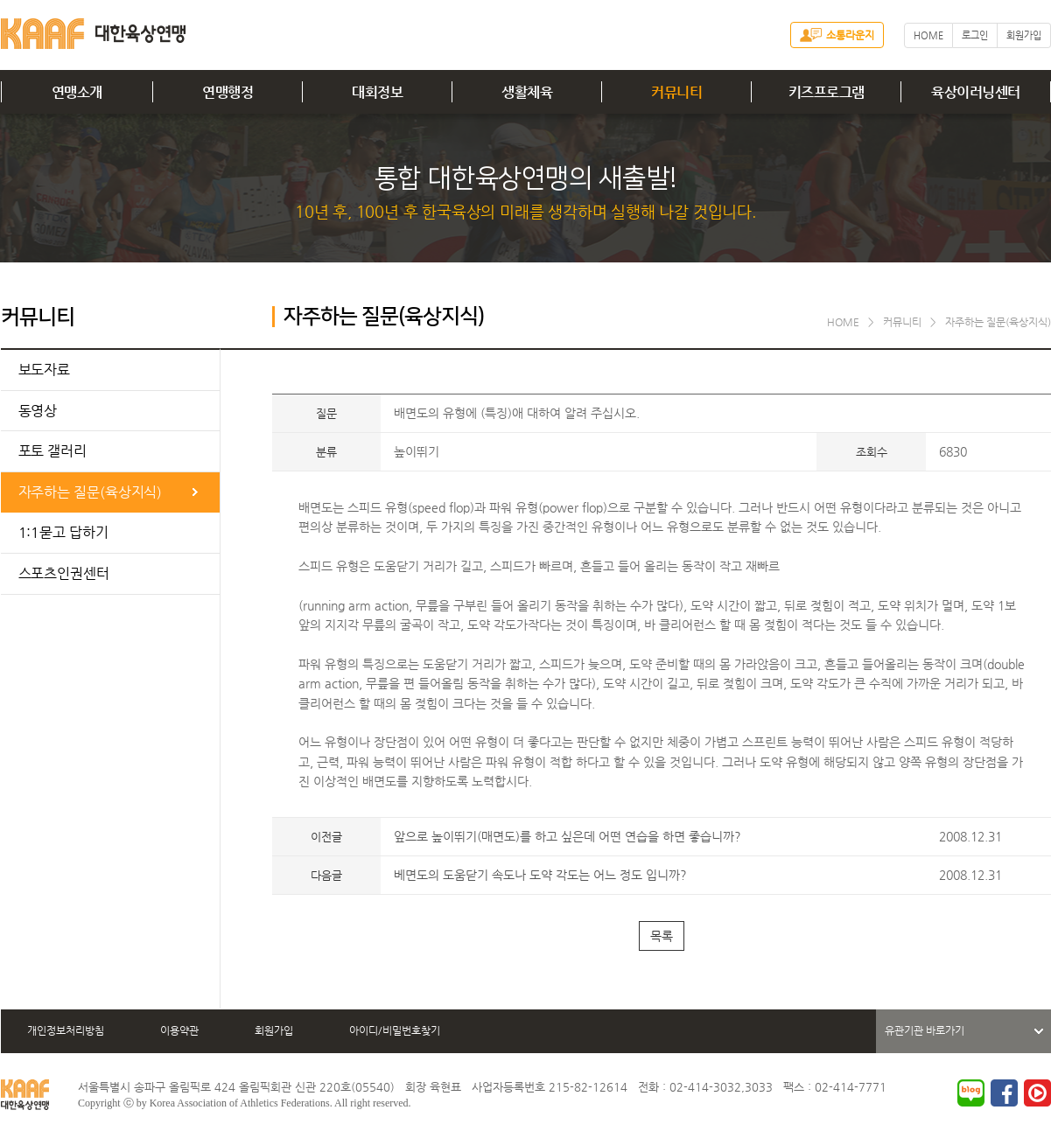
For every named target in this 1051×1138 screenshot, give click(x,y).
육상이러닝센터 (975, 92)
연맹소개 (77, 92)
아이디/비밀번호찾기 (394, 1030)
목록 (661, 936)
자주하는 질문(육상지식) (90, 492)
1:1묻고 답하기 (63, 532)
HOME (928, 35)
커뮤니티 (676, 92)
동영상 (38, 410)
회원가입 (1023, 35)
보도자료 (44, 369)
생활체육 (526, 92)
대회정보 (377, 92)
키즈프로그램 (826, 92)
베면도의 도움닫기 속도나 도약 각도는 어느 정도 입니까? (540, 875)
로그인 (975, 35)
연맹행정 (227, 92)
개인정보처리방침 (65, 1030)
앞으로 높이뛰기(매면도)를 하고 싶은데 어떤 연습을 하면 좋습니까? (567, 836)
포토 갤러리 (52, 451)
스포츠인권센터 (63, 573)
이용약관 (179, 1030)
